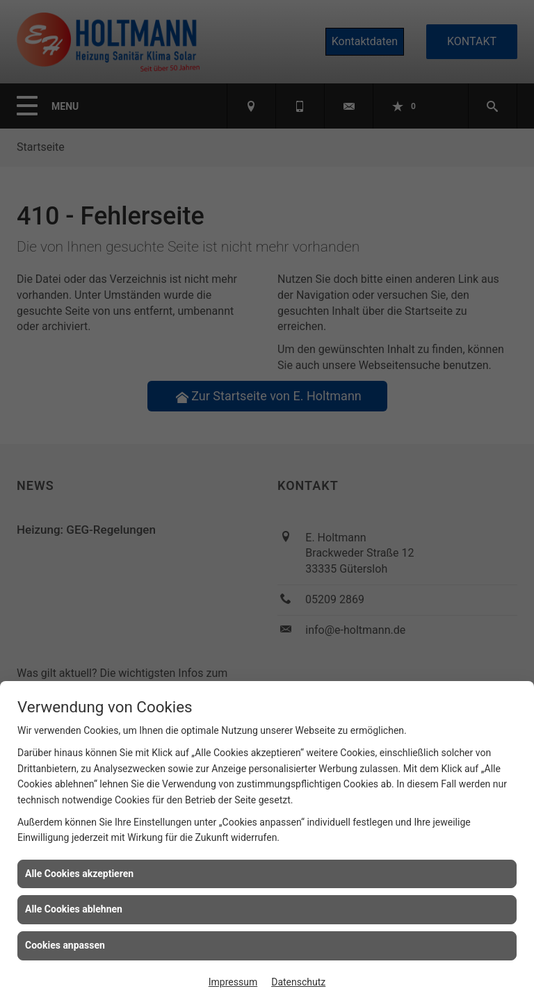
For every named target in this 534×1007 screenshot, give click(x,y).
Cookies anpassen (65, 945)
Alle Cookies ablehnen (73, 909)
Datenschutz (298, 982)
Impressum (233, 982)
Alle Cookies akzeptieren (79, 873)
